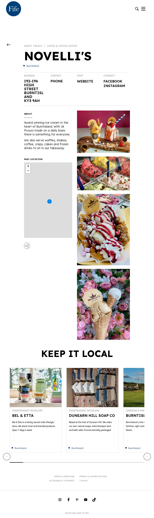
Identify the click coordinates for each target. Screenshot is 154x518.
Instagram (114, 86)
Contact (83, 482)
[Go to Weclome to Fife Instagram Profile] (60, 501)
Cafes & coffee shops (62, 45)
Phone (57, 81)
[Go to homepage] (13, 9)
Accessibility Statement (62, 482)
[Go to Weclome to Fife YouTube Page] (86, 501)
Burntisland (32, 65)
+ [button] (28, 166)
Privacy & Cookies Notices (93, 477)
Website (85, 81)
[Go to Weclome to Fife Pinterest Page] (77, 501)
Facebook (113, 81)
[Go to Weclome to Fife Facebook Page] (68, 501)
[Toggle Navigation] (143, 9)
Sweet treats (33, 45)
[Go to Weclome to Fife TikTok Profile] (94, 501)
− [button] (28, 171)
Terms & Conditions (64, 477)
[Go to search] (137, 9)
